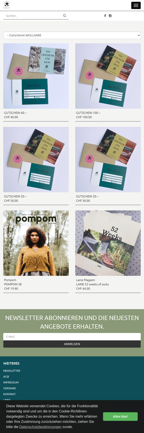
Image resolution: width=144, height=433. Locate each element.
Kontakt (9, 394)
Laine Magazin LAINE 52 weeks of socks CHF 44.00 (92, 284)
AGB (6, 376)
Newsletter (11, 370)
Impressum (11, 382)
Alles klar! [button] (120, 416)
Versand (9, 388)
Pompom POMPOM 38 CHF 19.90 (13, 284)
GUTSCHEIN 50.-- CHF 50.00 (15, 198)
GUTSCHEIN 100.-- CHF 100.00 (88, 115)
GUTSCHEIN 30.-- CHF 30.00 (87, 198)
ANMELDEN (72, 344)
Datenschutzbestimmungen (40, 427)
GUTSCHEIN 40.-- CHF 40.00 (15, 115)
